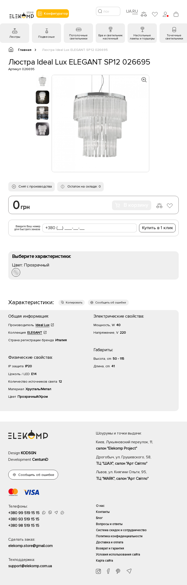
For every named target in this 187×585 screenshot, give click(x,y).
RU (135, 11)
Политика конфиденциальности (119, 536)
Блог (99, 518)
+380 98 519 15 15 (23, 525)
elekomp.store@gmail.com (30, 545)
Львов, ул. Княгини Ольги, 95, (137, 476)
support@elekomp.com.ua (30, 566)
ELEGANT (34, 332)
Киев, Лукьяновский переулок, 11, (137, 446)
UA (129, 11)
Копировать (74, 302)
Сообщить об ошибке (110, 302)
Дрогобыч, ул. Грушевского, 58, (137, 461)
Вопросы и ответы (109, 524)
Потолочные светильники (78, 37)
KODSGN (28, 453)
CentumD (40, 459)
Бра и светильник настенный (110, 37)
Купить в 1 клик (157, 227)
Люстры (14, 37)
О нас (100, 506)
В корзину (131, 205)
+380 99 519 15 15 (23, 512)
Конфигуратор (52, 13)
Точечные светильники (174, 37)
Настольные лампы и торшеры (142, 37)
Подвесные (46, 37)
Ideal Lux (42, 325)
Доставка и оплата (109, 542)
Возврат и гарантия (110, 548)
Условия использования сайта (118, 555)
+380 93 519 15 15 (23, 519)
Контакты (103, 512)
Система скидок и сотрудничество (121, 530)
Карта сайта (104, 561)
